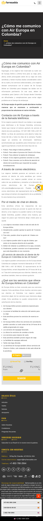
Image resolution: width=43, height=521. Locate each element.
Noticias (4, 409)
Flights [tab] (17, 355)
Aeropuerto (5, 412)
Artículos (4, 402)
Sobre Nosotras (7, 425)
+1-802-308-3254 (22, 519)
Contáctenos (6, 428)
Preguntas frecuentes (9, 432)
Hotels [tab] (26, 355)
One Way (28, 361)
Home (6, 41)
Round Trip (15, 361)
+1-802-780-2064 (18, 463)
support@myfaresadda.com (27, 460)
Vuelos (4, 406)
